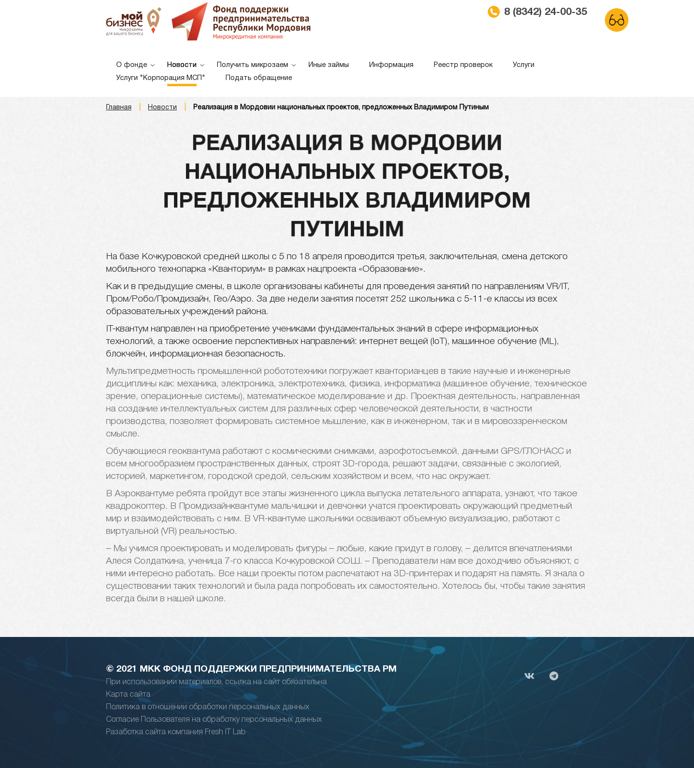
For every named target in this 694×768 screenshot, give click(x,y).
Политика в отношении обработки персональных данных (207, 707)
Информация (391, 65)
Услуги (523, 65)
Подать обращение (259, 78)
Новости (182, 65)
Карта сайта (128, 694)
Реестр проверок (463, 65)
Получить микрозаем (252, 65)
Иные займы (328, 65)
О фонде (131, 65)
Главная (119, 108)
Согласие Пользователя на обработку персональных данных (214, 719)
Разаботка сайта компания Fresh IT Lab (176, 732)
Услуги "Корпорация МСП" (160, 78)
